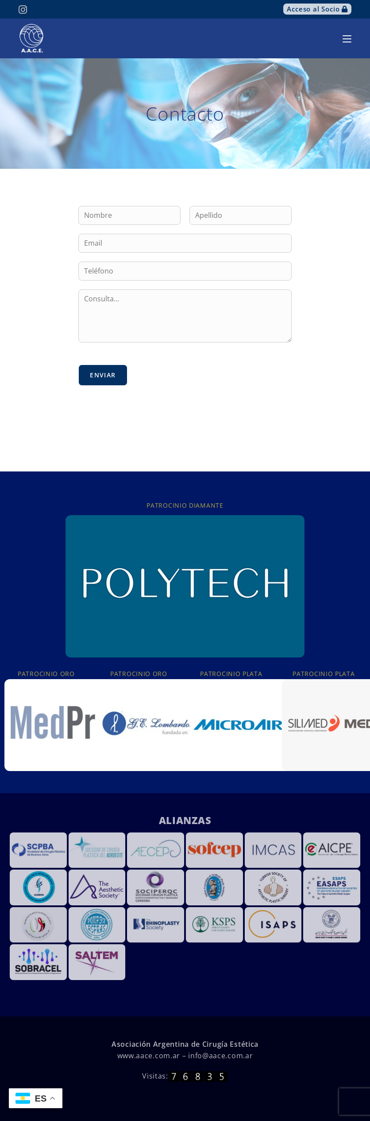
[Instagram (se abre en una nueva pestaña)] (24, 10)
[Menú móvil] (347, 38)
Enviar (103, 375)
